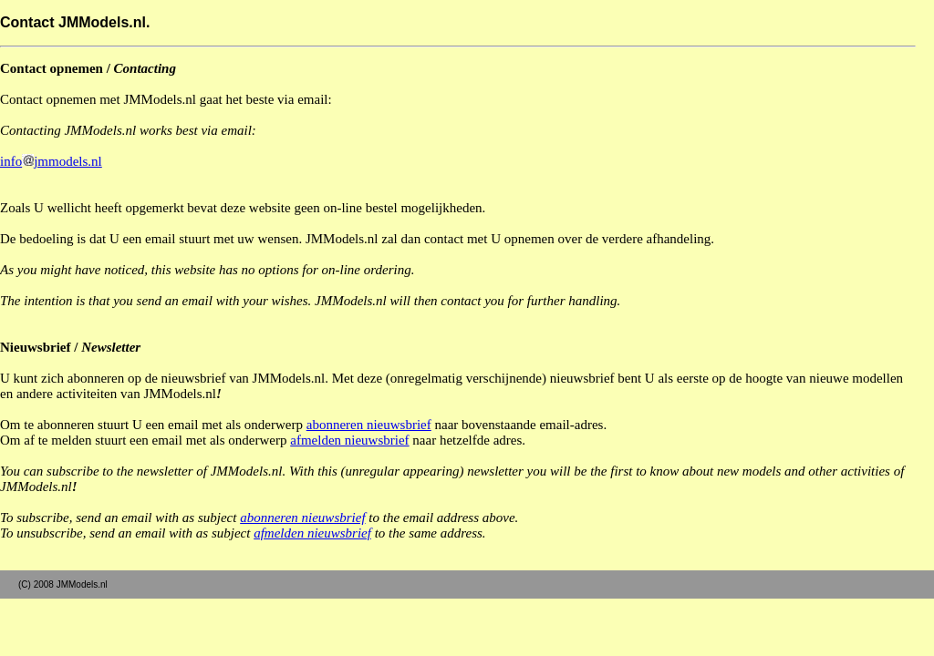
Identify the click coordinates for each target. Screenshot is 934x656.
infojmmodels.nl (51, 161)
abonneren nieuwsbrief (368, 424)
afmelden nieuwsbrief (349, 440)
